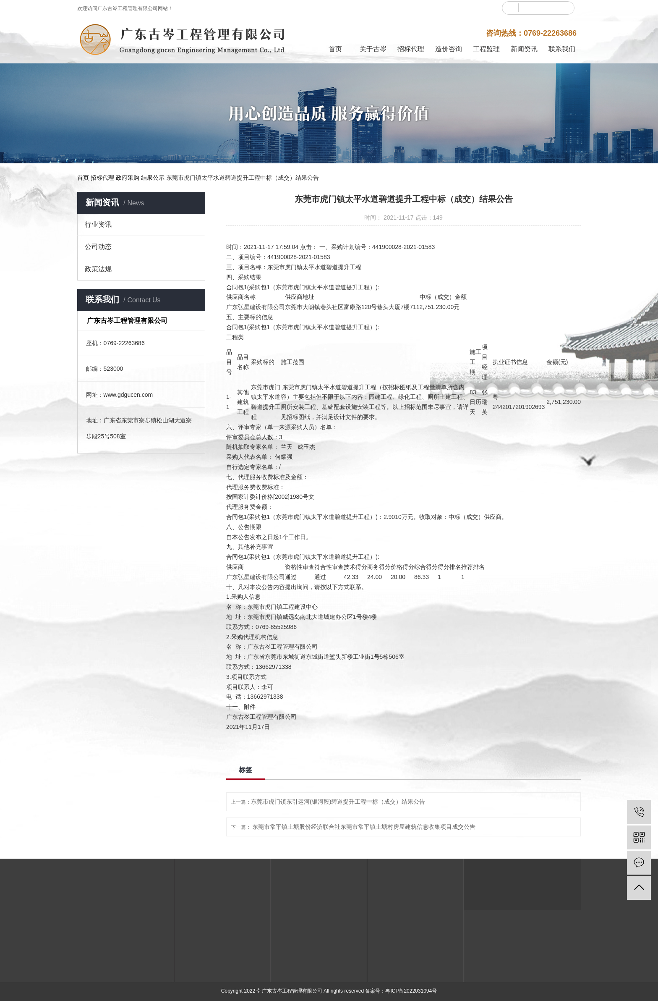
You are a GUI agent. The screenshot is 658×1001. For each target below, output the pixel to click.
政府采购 (127, 177)
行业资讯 (98, 224)
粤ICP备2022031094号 (411, 991)
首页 (335, 48)
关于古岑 (373, 48)
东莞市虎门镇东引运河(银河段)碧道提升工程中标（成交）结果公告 (338, 801)
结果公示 (152, 177)
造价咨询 (448, 48)
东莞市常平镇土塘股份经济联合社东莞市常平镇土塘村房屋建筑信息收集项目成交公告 (363, 826)
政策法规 (98, 269)
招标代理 (410, 48)
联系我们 (561, 48)
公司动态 (98, 246)
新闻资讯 (524, 48)
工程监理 (486, 48)
